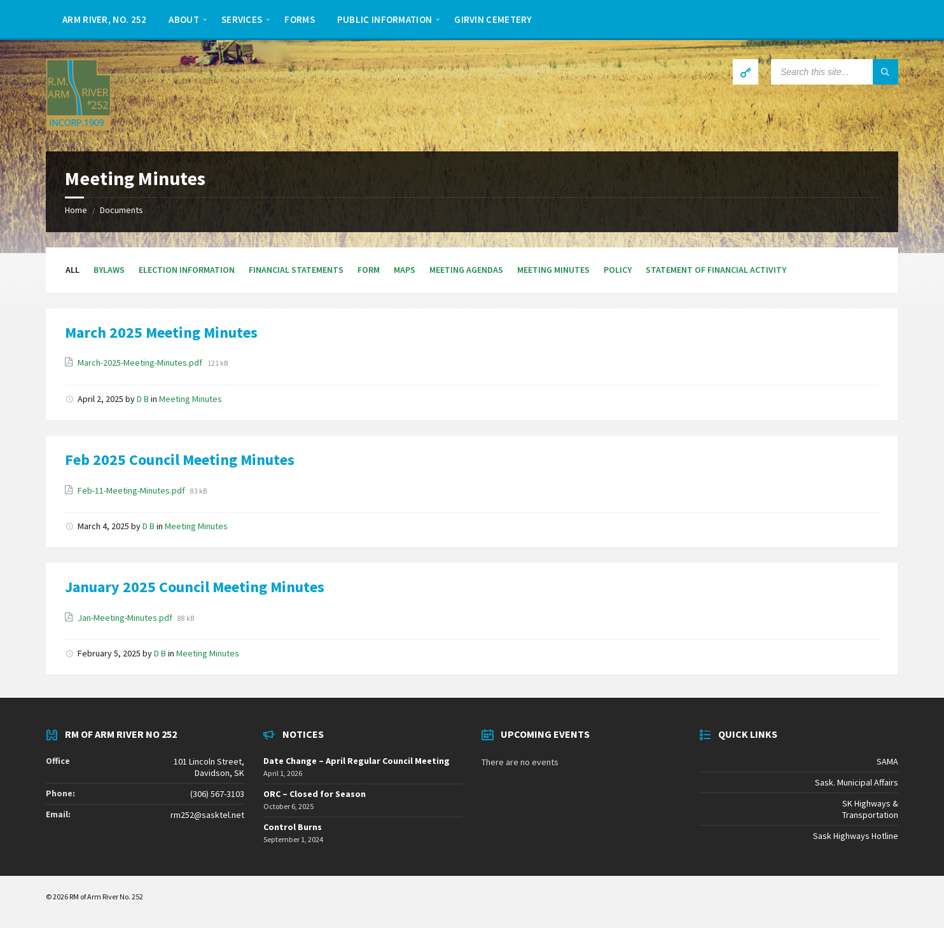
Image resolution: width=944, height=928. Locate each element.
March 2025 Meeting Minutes (161, 332)
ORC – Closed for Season (314, 794)
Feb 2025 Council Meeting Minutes (180, 459)
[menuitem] (104, 19)
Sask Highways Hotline (855, 835)
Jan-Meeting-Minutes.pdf (126, 617)
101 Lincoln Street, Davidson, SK (209, 767)
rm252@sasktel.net (207, 815)
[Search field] (834, 72)
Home (76, 210)
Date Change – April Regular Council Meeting (356, 760)
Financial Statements (296, 269)
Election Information (187, 269)
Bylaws (109, 269)
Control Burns (292, 827)
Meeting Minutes (553, 269)
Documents (121, 210)
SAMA (887, 761)
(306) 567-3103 (217, 794)
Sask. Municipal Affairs (856, 782)
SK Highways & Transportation (870, 809)
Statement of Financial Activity (716, 269)
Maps (404, 269)
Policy (618, 269)
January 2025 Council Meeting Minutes (194, 587)
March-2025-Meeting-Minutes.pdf (141, 362)
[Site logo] (78, 126)
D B (143, 399)
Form (368, 269)
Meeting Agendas (466, 269)
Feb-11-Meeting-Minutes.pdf (132, 490)
